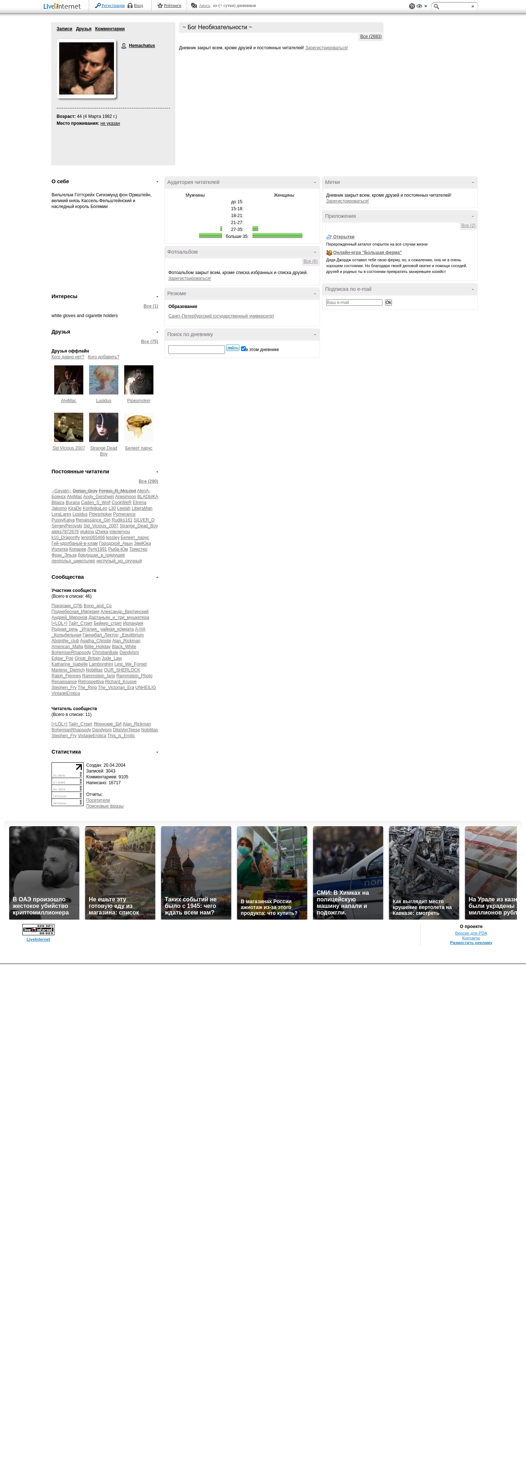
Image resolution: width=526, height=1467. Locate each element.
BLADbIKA (147, 496)
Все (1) (151, 306)
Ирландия (133, 623)
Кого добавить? (103, 356)
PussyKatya (63, 520)
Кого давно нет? (68, 356)
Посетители (98, 800)
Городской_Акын (116, 543)
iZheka (101, 531)
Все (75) (149, 341)
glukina (87, 531)
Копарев (77, 549)
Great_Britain (87, 658)
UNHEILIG (146, 687)
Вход (138, 5)
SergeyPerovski (67, 525)
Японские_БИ (107, 724)
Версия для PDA (471, 933)
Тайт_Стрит (80, 623)
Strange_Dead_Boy (139, 525)
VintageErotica (66, 693)
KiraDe (74, 508)
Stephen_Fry (64, 687)
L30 (112, 508)
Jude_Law (112, 658)
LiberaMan (142, 508)
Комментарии (110, 28)
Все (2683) (371, 36)
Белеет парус (139, 448)
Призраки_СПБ (67, 605)
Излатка (60, 549)
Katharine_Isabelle (70, 664)
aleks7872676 (65, 531)
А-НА (140, 629)
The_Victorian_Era (116, 687)
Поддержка (412, 6)
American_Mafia (67, 646)
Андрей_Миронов (69, 617)
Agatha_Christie (95, 640)
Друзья (84, 28)
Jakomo (59, 508)
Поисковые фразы (104, 806)
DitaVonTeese (126, 729)
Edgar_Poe (62, 658)
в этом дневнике (262, 349)
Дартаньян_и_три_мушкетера (118, 617)
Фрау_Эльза (64, 555)
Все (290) (148, 481)
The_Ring (87, 687)
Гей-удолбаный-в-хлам (75, 543)
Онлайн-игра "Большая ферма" (367, 252)
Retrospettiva (91, 681)
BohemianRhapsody (71, 652)
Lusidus (103, 400)
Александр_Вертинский (124, 611)
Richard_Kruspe (121, 681)
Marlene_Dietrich (68, 670)
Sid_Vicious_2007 (100, 525)
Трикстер (138, 549)
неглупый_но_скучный (119, 560)
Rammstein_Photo (134, 675)
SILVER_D (144, 520)
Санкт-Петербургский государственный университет (221, 316)
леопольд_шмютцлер (73, 560)
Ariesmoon (125, 496)
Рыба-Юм (118, 549)
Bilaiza (58, 502)
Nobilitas (94, 670)
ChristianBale (105, 652)
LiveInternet (63, 7)
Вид (421, 7)
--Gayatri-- (62, 490)
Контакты (471, 938)
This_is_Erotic (121, 735)
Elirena (139, 502)
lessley (112, 537)
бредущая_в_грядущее (101, 555)
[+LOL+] (59, 623)
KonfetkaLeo (95, 508)
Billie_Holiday (97, 646)
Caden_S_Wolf (96, 502)
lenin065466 (93, 537)
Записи (64, 28)
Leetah (124, 508)
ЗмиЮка (142, 543)
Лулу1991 (97, 549)
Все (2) (468, 225)
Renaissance (64, 681)
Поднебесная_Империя (75, 611)
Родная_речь (65, 629)
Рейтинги (173, 5)
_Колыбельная (66, 635)
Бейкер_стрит (108, 623)
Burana (73, 502)
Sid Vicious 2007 (68, 448)
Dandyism (129, 652)
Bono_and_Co (98, 605)
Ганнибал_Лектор (100, 635)
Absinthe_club (65, 640)
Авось (204, 5)
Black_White (124, 646)
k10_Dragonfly (66, 537)
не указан (110, 123)
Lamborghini (101, 664)
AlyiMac (68, 400)
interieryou (120, 531)
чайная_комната (117, 629)
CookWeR (122, 502)
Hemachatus (124, 46)
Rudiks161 (122, 520)
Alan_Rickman (126, 640)
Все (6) (311, 261)
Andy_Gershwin (98, 496)
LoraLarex (61, 514)
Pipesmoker (138, 400)
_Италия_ (89, 629)
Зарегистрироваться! (326, 47)
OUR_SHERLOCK (122, 670)
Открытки (343, 236)
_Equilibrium (132, 635)
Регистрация (113, 5)
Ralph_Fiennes (66, 675)
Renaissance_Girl (93, 520)
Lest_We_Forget (130, 664)
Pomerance (124, 514)
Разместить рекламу (471, 942)
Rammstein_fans (98, 675)
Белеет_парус (135, 537)
